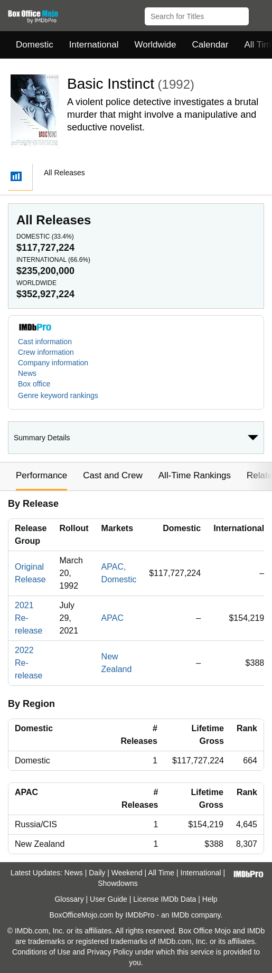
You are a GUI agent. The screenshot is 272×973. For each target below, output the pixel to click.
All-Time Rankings (194, 475)
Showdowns (118, 883)
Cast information (45, 341)
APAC (112, 617)
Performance (41, 475)
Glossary (68, 899)
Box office (34, 384)
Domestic (34, 45)
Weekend (127, 872)
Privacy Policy (110, 952)
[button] (259, 14)
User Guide (108, 899)
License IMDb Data (164, 899)
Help (210, 899)
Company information (53, 362)
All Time (161, 872)
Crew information (46, 352)
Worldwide (155, 45)
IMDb (180, 915)
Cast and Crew (112, 475)
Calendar (210, 45)
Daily (97, 872)
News (27, 373)
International (94, 45)
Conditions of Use (41, 952)
